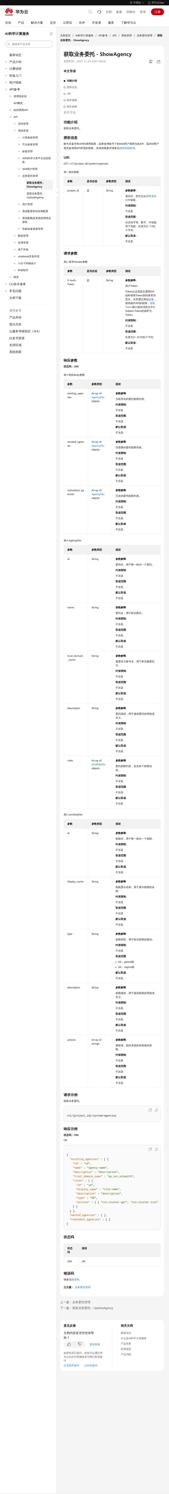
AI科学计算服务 (84, 35)
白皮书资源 (16, 338)
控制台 (130, 12)
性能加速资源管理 (32, 228)
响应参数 (72, 106)
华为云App (157, 2)
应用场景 (126, 1349)
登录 (143, 12)
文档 (109, 12)
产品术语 (15, 317)
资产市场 (23, 249)
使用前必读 (20, 96)
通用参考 (15, 310)
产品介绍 (15, 62)
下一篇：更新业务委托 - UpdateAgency (86, 1308)
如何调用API (21, 110)
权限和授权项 (127, 148)
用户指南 (15, 82)
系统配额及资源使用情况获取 (36, 220)
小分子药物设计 (27, 263)
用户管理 (27, 204)
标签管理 (27, 151)
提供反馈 (95, 1344)
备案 (119, 12)
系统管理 (23, 130)
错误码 (75, 1279)
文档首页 (65, 35)
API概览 (18, 103)
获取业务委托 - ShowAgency (35, 184)
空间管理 (23, 123)
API (16, 116)
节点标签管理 (30, 144)
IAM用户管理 (29, 169)
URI (69, 93)
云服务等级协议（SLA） (25, 331)
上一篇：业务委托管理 (75, 1302)
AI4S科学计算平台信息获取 (36, 160)
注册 (158, 12)
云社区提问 (90, 1365)
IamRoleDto (98, 764)
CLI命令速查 (17, 284)
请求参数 (72, 100)
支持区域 (15, 345)
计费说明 (15, 68)
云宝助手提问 (71, 1365)
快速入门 (15, 75)
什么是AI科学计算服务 (133, 1338)
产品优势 (126, 1343)
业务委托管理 (30, 175)
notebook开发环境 (28, 256)
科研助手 (23, 270)
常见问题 (15, 291)
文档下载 (15, 298)
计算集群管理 (30, 137)
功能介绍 (72, 80)
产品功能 (126, 1354)
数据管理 (23, 235)
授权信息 (72, 87)
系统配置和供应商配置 (35, 211)
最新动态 (15, 55)
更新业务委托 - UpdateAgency (35, 195)
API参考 (14, 89)
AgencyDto (98, 397)
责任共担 (15, 324)
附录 (16, 277)
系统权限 (15, 352)
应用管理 (23, 242)
